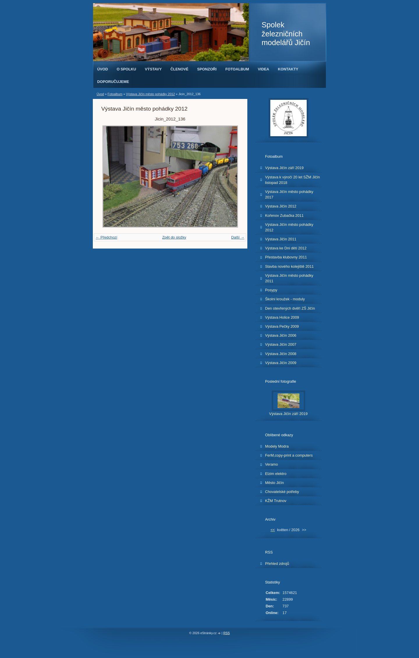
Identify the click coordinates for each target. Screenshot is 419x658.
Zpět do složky (174, 237)
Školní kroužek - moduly (285, 299)
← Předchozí (106, 237)
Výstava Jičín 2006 (280, 335)
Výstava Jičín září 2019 (284, 168)
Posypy (271, 290)
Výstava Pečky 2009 (282, 326)
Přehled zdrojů (277, 563)
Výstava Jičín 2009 (280, 363)
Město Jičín (274, 482)
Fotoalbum (237, 69)
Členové (180, 69)
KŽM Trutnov (275, 501)
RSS (226, 633)
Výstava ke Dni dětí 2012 (285, 248)
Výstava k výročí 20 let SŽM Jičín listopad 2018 (292, 180)
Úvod (102, 69)
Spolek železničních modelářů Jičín (286, 34)
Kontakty (288, 69)
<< (273, 530)
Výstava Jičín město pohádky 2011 (289, 278)
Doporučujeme (113, 81)
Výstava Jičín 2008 (280, 354)
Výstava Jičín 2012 (280, 206)
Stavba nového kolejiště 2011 (289, 266)
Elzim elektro (275, 473)
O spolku (126, 69)
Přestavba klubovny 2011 (286, 257)
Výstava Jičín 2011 (280, 239)
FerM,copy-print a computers (289, 455)
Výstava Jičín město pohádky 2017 (289, 194)
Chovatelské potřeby (282, 491)
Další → (237, 237)
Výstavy (153, 69)
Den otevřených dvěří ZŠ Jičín (290, 308)
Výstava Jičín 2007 (280, 344)
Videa (263, 69)
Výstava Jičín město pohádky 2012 (150, 94)
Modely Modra (277, 446)
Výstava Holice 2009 (282, 317)
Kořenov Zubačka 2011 (284, 215)
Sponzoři (207, 69)
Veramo (271, 464)
